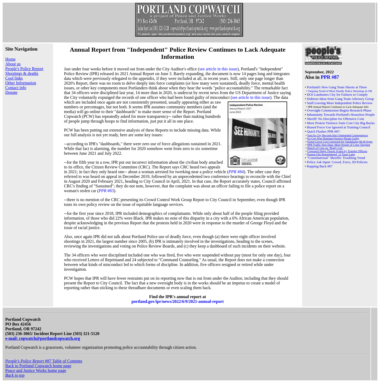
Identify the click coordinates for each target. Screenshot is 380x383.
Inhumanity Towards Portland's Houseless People (341, 115)
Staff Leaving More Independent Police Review (340, 103)
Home (10, 59)
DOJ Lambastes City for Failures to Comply (337, 94)
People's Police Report (24, 68)
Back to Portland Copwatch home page (38, 365)
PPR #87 (330, 77)
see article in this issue (218, 69)
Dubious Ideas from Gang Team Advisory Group (340, 99)
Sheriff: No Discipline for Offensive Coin (335, 119)
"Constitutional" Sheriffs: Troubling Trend (336, 158)
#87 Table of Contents (43, 361)
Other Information (20, 83)
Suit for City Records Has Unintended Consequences (337, 135)
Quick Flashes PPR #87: (323, 131)
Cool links (14, 78)
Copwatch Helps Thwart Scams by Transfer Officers (337, 151)
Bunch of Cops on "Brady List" (325, 147)
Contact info (15, 87)
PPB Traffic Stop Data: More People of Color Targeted (338, 144)
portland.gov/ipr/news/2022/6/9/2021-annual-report (177, 301)
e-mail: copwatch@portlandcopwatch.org (42, 338)
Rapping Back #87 (319, 166)
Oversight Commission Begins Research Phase (339, 110)
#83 (106, 190)
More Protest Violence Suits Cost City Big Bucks (340, 123)
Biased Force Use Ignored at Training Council (338, 127)
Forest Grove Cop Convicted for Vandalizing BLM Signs (340, 141)
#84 (236, 171)
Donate (11, 92)
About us (13, 64)
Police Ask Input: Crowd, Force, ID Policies (337, 162)
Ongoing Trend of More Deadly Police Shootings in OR (340, 91)
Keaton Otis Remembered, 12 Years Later (331, 154)
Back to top (15, 375)
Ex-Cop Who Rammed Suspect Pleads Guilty (333, 138)
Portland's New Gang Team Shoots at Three (337, 87)
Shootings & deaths (21, 73)
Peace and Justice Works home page (35, 370)
